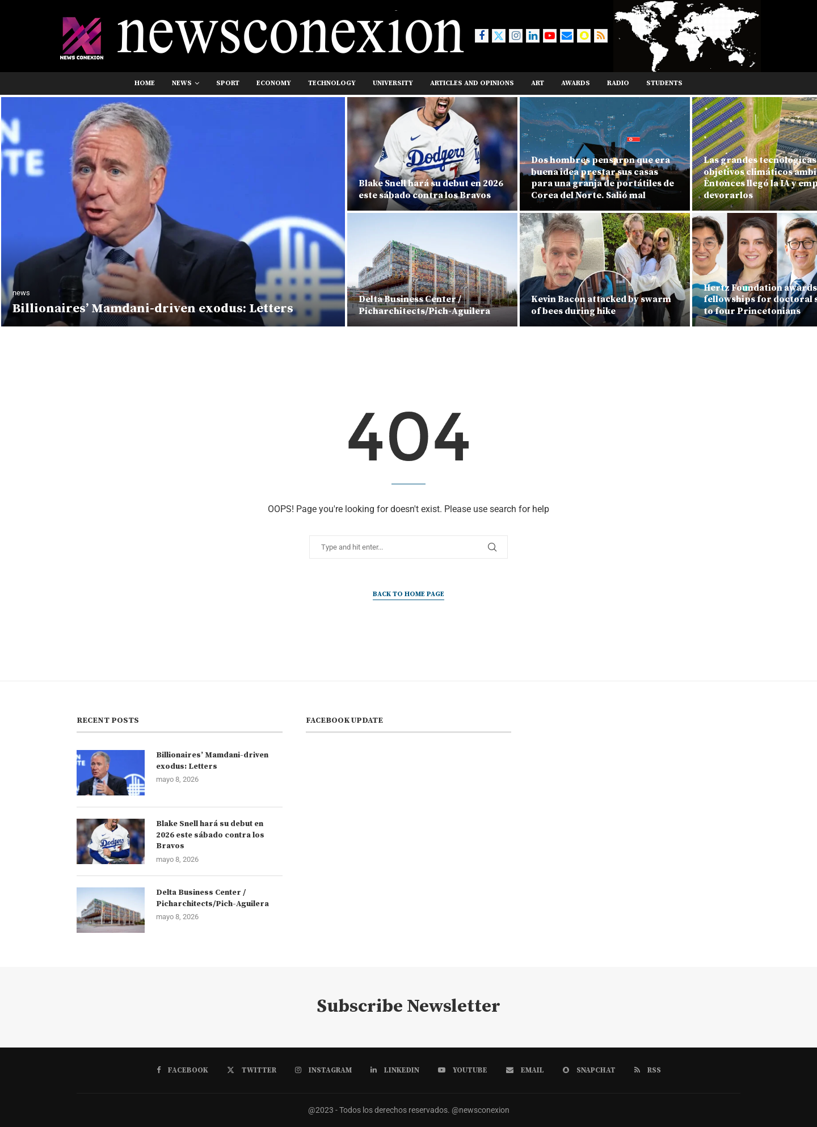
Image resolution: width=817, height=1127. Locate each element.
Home (144, 83)
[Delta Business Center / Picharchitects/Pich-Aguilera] (432, 269)
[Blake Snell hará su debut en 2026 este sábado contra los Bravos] (432, 154)
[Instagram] (516, 36)
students (664, 83)
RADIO (618, 83)
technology (332, 83)
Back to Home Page (408, 594)
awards (575, 83)
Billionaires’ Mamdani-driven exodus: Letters (152, 308)
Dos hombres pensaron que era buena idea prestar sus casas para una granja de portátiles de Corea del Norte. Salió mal (602, 177)
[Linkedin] (533, 36)
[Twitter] (499, 36)
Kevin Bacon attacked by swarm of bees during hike (601, 305)
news (182, 83)
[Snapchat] (584, 36)
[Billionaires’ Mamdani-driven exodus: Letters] (173, 211)
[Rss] (601, 36)
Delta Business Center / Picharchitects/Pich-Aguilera (424, 305)
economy (273, 83)
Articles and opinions (472, 83)
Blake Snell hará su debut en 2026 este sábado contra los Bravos (431, 189)
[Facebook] (481, 36)
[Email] (567, 36)
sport (227, 83)
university (393, 83)
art (537, 83)
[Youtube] (550, 36)
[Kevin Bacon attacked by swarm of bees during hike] (605, 269)
